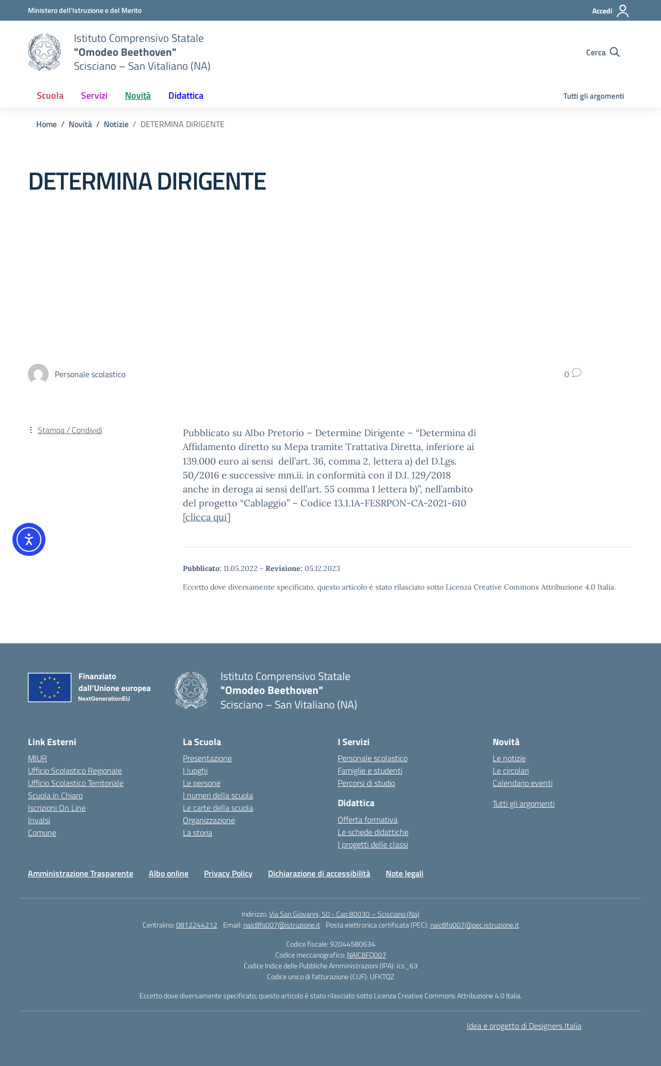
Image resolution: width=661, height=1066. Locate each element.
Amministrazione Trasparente (80, 873)
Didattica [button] (185, 95)
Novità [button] (138, 95)
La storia (197, 832)
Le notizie (509, 758)
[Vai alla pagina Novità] (80, 124)
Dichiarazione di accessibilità (319, 873)
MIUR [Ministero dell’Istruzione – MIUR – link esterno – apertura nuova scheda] (37, 758)
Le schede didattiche (373, 832)
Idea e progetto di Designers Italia (524, 1025)
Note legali (404, 873)
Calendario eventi (523, 783)
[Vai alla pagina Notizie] (116, 124)
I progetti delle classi (373, 844)
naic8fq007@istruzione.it (281, 924)
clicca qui (206, 517)
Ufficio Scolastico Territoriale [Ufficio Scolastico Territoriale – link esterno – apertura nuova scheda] (75, 783)
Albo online (168, 873)
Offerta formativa (368, 819)
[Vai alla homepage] (44, 52)
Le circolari (511, 770)
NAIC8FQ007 (366, 954)
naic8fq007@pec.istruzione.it (474, 924)
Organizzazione (209, 820)
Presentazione (207, 758)
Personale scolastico (372, 758)
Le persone (202, 783)
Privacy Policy (228, 873)
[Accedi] (611, 11)
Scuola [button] (50, 95)
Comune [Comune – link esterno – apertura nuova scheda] (42, 832)
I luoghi (195, 770)
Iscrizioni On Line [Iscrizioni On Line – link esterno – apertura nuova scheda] (57, 807)
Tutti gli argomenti (593, 96)
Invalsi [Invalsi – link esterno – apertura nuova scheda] (39, 820)
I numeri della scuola (218, 795)
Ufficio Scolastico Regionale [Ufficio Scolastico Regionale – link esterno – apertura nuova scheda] (75, 770)
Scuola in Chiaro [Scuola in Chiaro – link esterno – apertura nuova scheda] (55, 795)
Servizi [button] (94, 95)
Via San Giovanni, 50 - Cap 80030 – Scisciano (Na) (344, 913)
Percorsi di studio (366, 783)
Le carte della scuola (218, 807)
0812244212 (196, 924)
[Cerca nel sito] (603, 52)
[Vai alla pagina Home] (46, 124)
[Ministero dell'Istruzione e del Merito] (84, 10)
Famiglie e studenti (370, 770)
